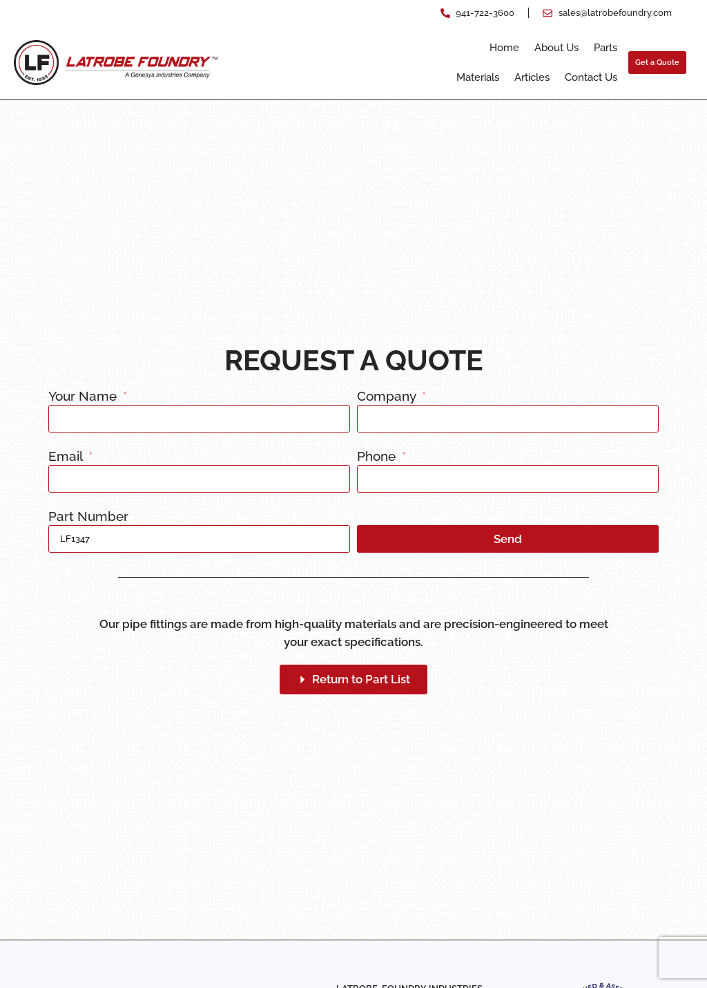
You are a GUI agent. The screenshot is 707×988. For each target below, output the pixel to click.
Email (67, 457)
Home (504, 47)
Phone (378, 457)
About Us (556, 47)
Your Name (84, 396)
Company (388, 396)
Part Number (88, 517)
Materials (477, 77)
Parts (605, 47)
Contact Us (591, 77)
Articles (532, 77)
